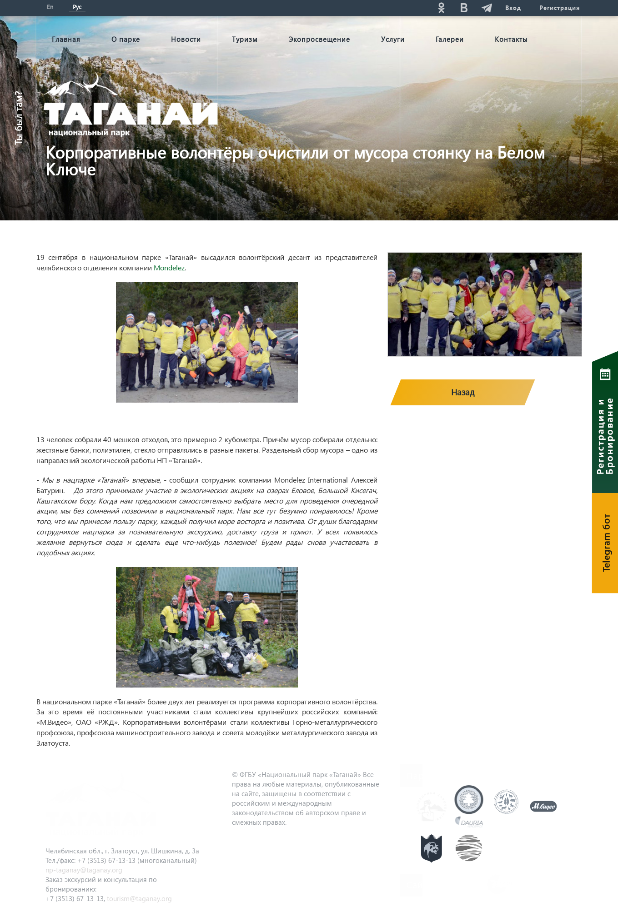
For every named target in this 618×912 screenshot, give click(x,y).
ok (441, 7)
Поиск (359, 7)
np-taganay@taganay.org (83, 869)
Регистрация (559, 7)
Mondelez (169, 267)
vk (464, 7)
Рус (77, 6)
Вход (513, 7)
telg (487, 7)
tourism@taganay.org (139, 898)
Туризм (245, 39)
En (50, 6)
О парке (125, 39)
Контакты (511, 39)
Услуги (393, 39)
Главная (66, 39)
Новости (186, 39)
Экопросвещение (319, 39)
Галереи (450, 39)
